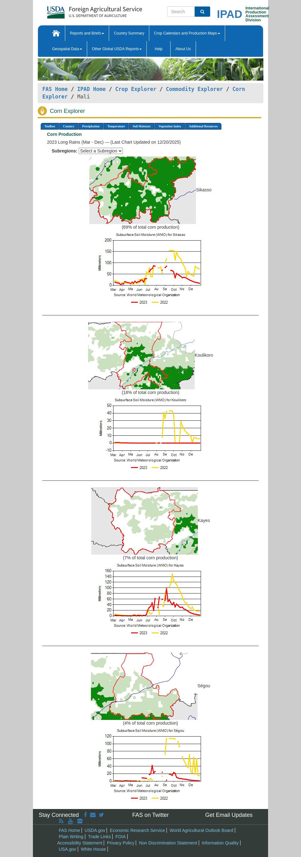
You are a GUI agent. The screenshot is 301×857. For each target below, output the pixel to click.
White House (93, 849)
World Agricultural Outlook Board (201, 830)
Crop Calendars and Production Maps (187, 33)
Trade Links (99, 836)
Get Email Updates (228, 815)
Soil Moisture (141, 126)
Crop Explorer (135, 89)
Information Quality (220, 842)
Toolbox (50, 126)
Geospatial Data (67, 49)
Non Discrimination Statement (168, 842)
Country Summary (129, 33)
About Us (183, 49)
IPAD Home (91, 89)
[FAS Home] (79, 10)
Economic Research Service (137, 830)
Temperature (116, 126)
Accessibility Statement (80, 842)
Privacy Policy (120, 842)
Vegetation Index (169, 126)
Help (158, 49)
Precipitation (90, 126)
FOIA (120, 836)
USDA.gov (95, 830)
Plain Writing (71, 836)
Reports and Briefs (87, 33)
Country (68, 126)
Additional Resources (203, 126)
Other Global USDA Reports (117, 49)
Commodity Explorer (194, 89)
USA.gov (67, 849)
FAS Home (55, 89)
